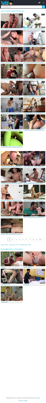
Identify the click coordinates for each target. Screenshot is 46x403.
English (25, 400)
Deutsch (21, 400)
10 (40, 239)
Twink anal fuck (13, 244)
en (39, 2)
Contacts (37, 398)
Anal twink (5, 244)
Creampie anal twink (25, 244)
